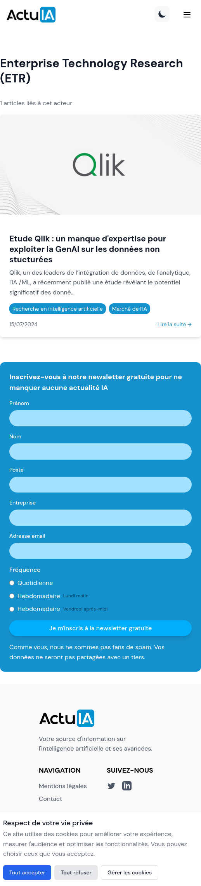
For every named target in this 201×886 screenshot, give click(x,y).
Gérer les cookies (129, 872)
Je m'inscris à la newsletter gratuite (100, 628)
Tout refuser (76, 872)
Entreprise (22, 502)
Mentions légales (63, 786)
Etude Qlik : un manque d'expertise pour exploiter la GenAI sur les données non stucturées (87, 249)
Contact (50, 799)
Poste (16, 469)
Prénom (19, 403)
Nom (15, 436)
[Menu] (187, 14)
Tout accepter (27, 872)
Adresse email (27, 535)
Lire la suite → (175, 324)
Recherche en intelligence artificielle (57, 308)
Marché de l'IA (129, 308)
